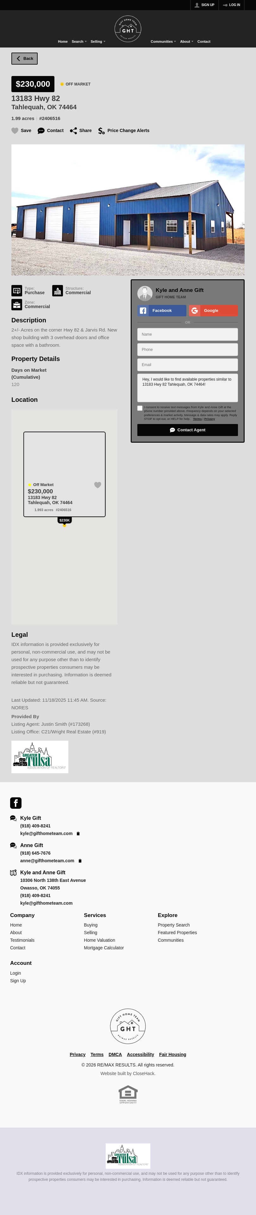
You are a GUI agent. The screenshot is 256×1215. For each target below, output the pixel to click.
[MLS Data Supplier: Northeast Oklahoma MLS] (128, 1156)
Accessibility (140, 1054)
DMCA (115, 1054)
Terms (197, 419)
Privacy (209, 419)
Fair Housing (172, 1054)
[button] (187, 430)
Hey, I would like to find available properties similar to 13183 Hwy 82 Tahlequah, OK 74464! (187, 388)
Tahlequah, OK (34, 107)
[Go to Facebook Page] (16, 802)
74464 (68, 107)
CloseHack (143, 1073)
